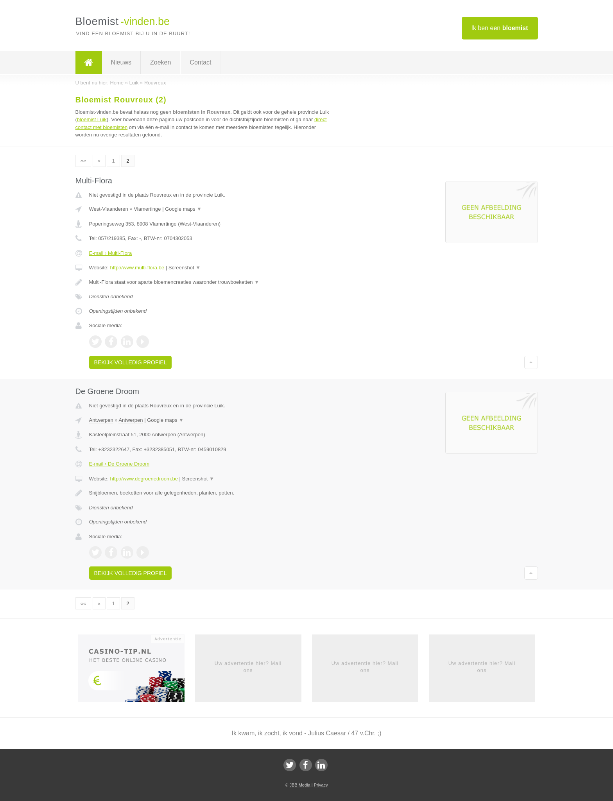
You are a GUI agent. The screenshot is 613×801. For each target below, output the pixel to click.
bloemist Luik (92, 119)
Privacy (321, 785)
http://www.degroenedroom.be (143, 479)
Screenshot (184, 268)
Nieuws (121, 62)
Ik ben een (499, 28)
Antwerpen (101, 420)
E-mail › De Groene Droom (119, 464)
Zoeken (160, 62)
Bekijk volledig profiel (130, 362)
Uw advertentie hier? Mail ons (248, 666)
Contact (200, 62)
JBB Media (299, 785)
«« (83, 161)
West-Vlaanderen (108, 209)
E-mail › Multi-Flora (110, 253)
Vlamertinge (147, 209)
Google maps (183, 209)
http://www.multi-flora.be (137, 268)
